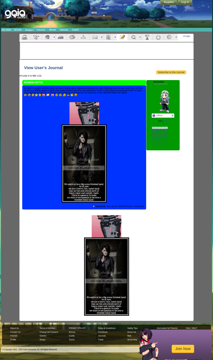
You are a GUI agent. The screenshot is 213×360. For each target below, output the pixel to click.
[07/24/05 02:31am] (160, 142)
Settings (169, 37)
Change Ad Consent (49, 332)
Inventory (83, 37)
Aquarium (72, 37)
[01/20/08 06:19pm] (160, 130)
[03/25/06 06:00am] (160, 139)
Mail (95, 37)
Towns (72, 339)
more (54, 37)
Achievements (146, 37)
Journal (122, 37)
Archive (160, 123)
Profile (186, 36)
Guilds (72, 336)
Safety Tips (132, 328)
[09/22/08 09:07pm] (160, 128)
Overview (25, 37)
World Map (132, 339)
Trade (100, 339)
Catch (75, 29)
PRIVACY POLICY (77, 328)
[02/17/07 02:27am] (160, 137)
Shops (29, 30)
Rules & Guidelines (107, 328)
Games (64, 29)
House (47, 37)
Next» (165, 121)
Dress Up (131, 332)
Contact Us (15, 332)
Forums (41, 29)
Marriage (158, 37)
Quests (133, 37)
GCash (18, 29)
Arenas (72, 332)
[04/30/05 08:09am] (160, 144)
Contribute (103, 332)
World (52, 29)
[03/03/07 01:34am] (160, 135)
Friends (108, 37)
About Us (14, 328)
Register (169, 3)
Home (166, 123)
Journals (102, 336)
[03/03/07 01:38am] (160, 132)
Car (61, 37)
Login (185, 3)
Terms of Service (47, 328)
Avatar (36, 37)
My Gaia (6, 29)
